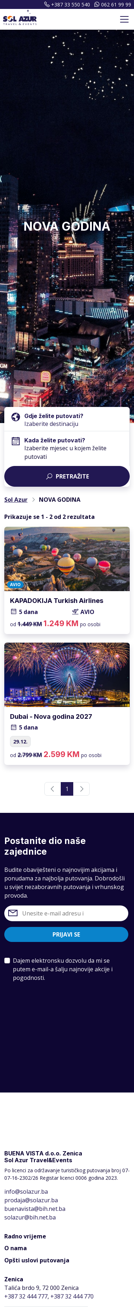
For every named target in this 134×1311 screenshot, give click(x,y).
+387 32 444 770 (72, 1296)
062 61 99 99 (112, 4)
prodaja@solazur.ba (31, 1200)
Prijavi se (66, 934)
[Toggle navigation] (124, 19)
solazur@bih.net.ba (30, 1217)
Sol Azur (16, 500)
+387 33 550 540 (66, 4)
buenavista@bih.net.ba (34, 1209)
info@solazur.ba (26, 1191)
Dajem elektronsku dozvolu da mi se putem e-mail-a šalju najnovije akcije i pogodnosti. (63, 969)
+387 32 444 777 (26, 1296)
